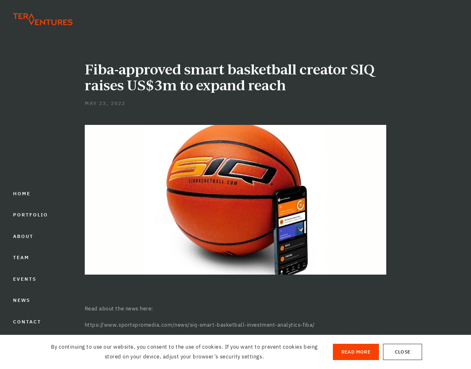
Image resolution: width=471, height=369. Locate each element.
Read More (355, 352)
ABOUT (23, 236)
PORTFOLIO (30, 215)
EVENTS (24, 279)
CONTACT (27, 322)
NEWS (21, 300)
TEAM (21, 257)
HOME (22, 193)
